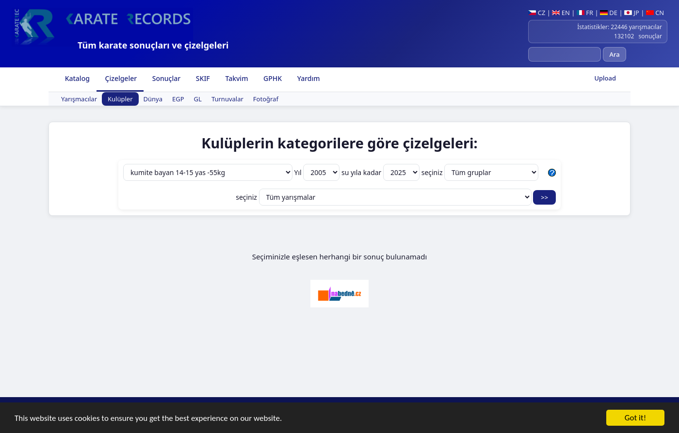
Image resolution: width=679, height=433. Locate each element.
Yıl (317, 172)
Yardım (307, 78)
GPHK (271, 78)
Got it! (635, 419)
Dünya (153, 99)
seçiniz (479, 172)
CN (655, 12)
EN (561, 12)
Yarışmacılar (79, 99)
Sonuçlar (165, 78)
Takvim (236, 78)
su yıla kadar (381, 172)
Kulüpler (120, 99)
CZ (536, 12)
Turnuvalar (227, 99)
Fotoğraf (265, 99)
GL (198, 99)
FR (585, 12)
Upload (605, 78)
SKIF (202, 78)
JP (631, 12)
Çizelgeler (120, 78)
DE (608, 12)
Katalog (76, 78)
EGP (178, 99)
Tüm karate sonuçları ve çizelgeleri (153, 45)
